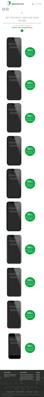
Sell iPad (28, 389)
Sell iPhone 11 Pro (16, 387)
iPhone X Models (30, 316)
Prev (0, 378)
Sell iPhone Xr (16, 389)
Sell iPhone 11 (23, 387)
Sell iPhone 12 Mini (34, 386)
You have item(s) (38, 3)
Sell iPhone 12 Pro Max (11, 386)
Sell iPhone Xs (38, 387)
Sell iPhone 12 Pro (19, 386)
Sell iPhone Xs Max (31, 387)
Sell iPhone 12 (26, 386)
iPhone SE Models (30, 349)
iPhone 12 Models (30, 218)
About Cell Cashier (10, 391)
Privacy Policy (29, 391)
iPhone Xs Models (30, 283)
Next (43, 378)
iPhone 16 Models (30, 86)
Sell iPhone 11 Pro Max (7, 387)
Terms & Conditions (20, 391)
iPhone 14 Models (30, 152)
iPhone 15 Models (30, 119)
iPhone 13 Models (30, 185)
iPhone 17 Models (30, 53)
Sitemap (36, 391)
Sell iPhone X (23, 389)
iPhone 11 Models (30, 250)
